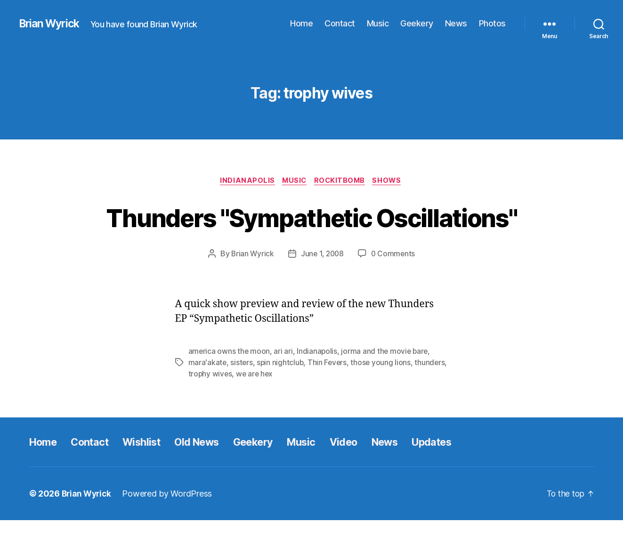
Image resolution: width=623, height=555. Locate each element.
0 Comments (394, 289)
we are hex (290, 409)
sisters (242, 397)
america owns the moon (229, 386)
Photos (492, 23)
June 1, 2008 (322, 289)
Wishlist (152, 476)
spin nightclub (281, 397)
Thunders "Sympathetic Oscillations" (311, 234)
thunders (203, 409)
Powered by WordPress (170, 528)
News (456, 23)
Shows (391, 181)
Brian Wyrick (51, 23)
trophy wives (245, 409)
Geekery (416, 23)
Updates (469, 476)
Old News (213, 476)
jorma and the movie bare (386, 386)
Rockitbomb (342, 181)
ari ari (284, 386)
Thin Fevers (329, 397)
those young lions (383, 397)
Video (372, 476)
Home (301, 23)
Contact (339, 23)
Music (378, 23)
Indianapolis (244, 181)
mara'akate (207, 397)
